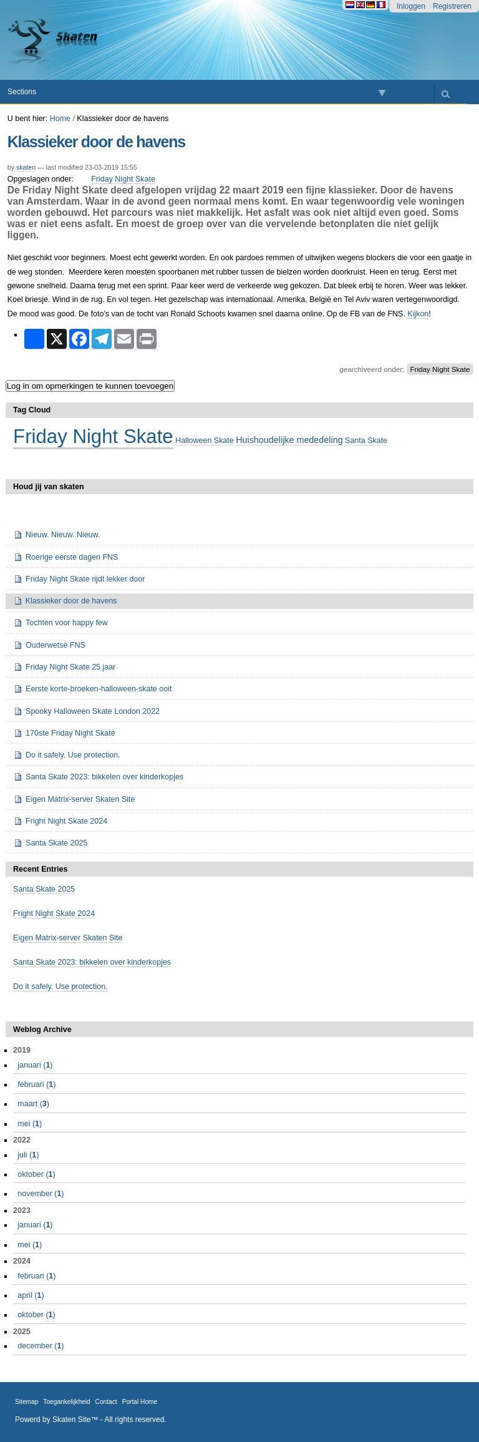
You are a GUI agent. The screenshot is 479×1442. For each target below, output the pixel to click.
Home (60, 118)
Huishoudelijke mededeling (289, 440)
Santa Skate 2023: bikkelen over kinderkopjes (92, 962)
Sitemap (26, 1401)
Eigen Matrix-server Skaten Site (67, 937)
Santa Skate (366, 440)
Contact (106, 1401)
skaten (26, 167)
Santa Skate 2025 (44, 889)
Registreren (452, 6)
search (445, 94)
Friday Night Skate (123, 179)
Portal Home (140, 1401)
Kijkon (417, 313)
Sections (21, 91)
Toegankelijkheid (66, 1401)
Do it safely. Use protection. (60, 986)
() (34, 1065)
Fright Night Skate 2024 (54, 913)
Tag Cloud (32, 410)
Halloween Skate (204, 440)
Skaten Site (71, 1419)
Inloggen (411, 6)
